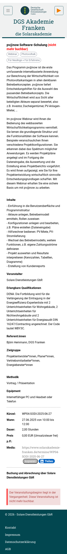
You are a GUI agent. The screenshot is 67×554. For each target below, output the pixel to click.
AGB (8, 549)
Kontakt (10, 527)
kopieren (30, 461)
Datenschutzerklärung (20, 542)
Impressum (12, 534)
